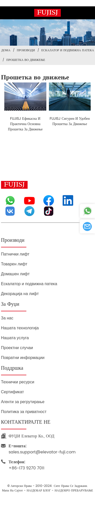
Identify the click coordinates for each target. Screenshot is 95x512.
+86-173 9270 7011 (26, 465)
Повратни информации (23, 357)
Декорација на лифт (20, 294)
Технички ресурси (17, 382)
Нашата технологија (20, 328)
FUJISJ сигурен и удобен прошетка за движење (70, 121)
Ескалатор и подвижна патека (67, 50)
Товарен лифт (14, 264)
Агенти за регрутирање (23, 402)
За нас (7, 318)
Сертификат (12, 392)
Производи (26, 50)
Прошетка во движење (25, 60)
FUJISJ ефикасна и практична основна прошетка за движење (25, 124)
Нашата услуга (15, 338)
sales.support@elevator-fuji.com (42, 449)
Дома (5, 50)
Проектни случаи (17, 348)
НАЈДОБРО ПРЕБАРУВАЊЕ (73, 490)
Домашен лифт (15, 274)
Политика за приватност (24, 411)
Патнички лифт (15, 254)
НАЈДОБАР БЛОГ (39, 490)
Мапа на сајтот (12, 490)
